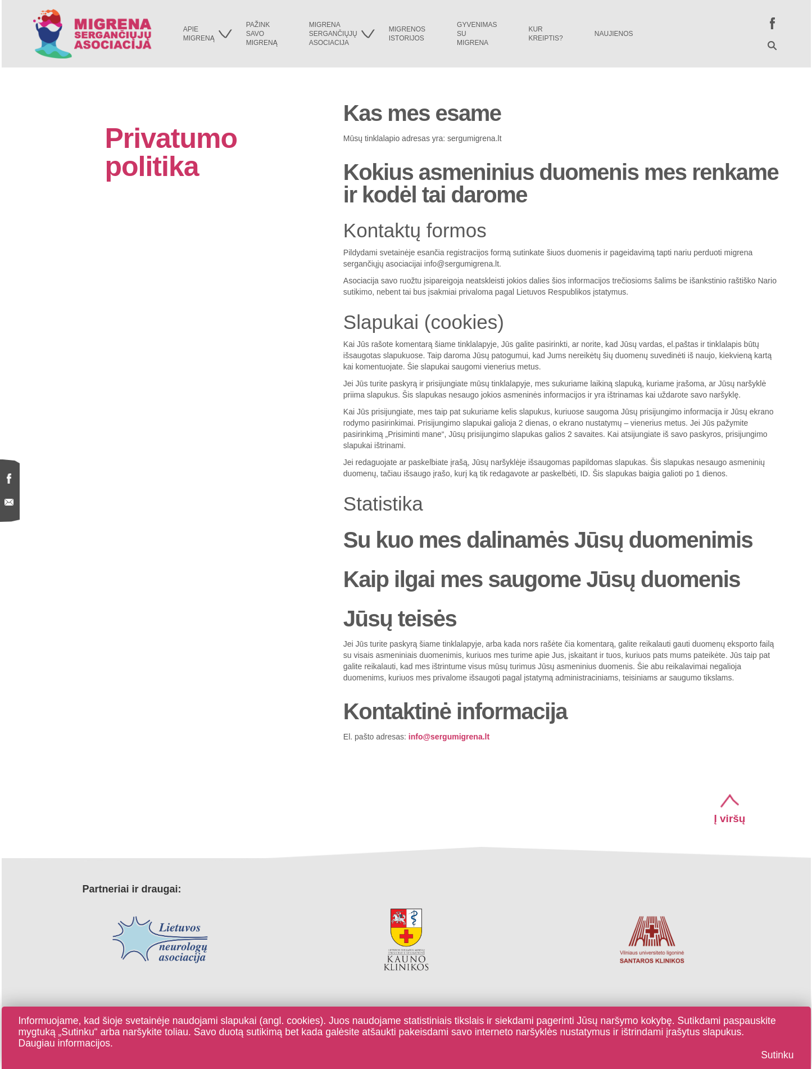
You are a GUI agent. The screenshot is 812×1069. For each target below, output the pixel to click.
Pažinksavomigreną (262, 34)
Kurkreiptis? (545, 33)
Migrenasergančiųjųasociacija (342, 34)
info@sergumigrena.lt (449, 736)
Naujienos (614, 34)
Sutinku (777, 1055)
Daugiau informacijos (64, 1043)
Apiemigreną (208, 33)
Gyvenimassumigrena (477, 34)
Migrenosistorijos (407, 33)
